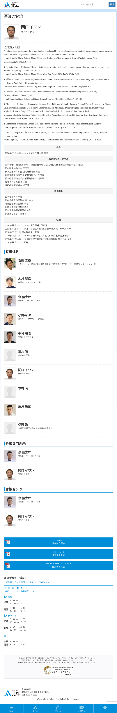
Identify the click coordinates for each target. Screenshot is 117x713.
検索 (112, 4)
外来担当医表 (58, 542)
